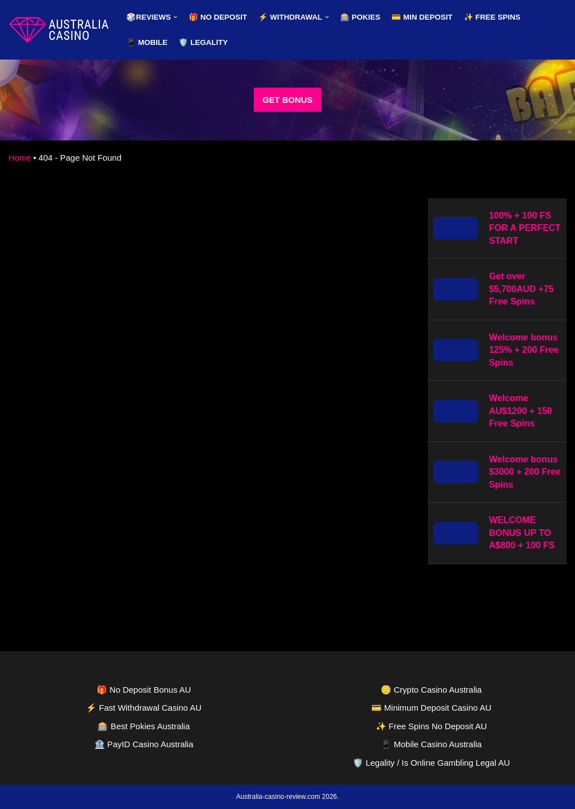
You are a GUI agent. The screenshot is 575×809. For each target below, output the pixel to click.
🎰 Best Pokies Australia (144, 726)
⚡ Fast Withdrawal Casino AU (144, 707)
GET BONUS (287, 99)
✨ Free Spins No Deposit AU (431, 726)
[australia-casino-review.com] (58, 29)
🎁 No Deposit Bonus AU (144, 689)
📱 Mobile (146, 42)
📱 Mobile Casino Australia (431, 744)
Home (19, 157)
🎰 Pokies (360, 17)
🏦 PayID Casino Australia (144, 744)
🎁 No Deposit (218, 17)
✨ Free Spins (492, 17)
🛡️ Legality (203, 42)
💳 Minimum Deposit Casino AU (431, 707)
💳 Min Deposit (422, 17)
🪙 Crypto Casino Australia (431, 689)
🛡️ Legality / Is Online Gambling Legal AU (431, 762)
